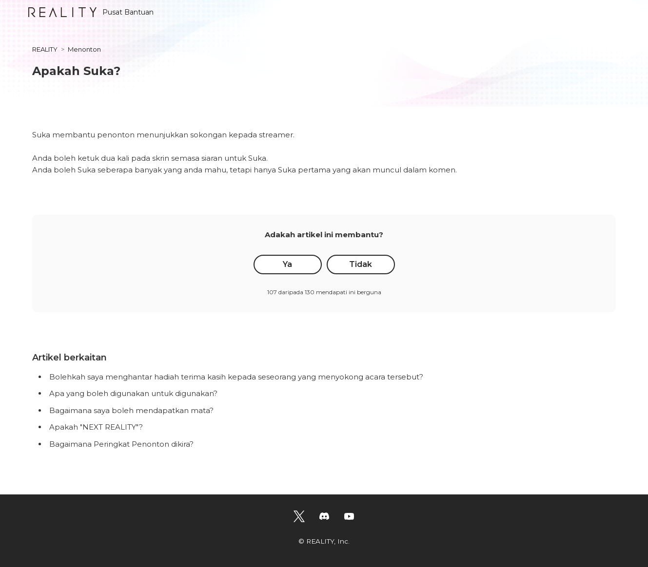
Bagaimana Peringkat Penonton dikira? (121, 444)
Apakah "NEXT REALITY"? (96, 427)
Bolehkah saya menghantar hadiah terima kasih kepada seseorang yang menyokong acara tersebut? (236, 376)
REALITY (45, 49)
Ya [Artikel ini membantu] (287, 264)
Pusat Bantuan (91, 12)
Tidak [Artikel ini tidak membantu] (360, 264)
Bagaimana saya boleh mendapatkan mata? (131, 410)
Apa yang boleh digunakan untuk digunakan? (133, 393)
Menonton (84, 49)
